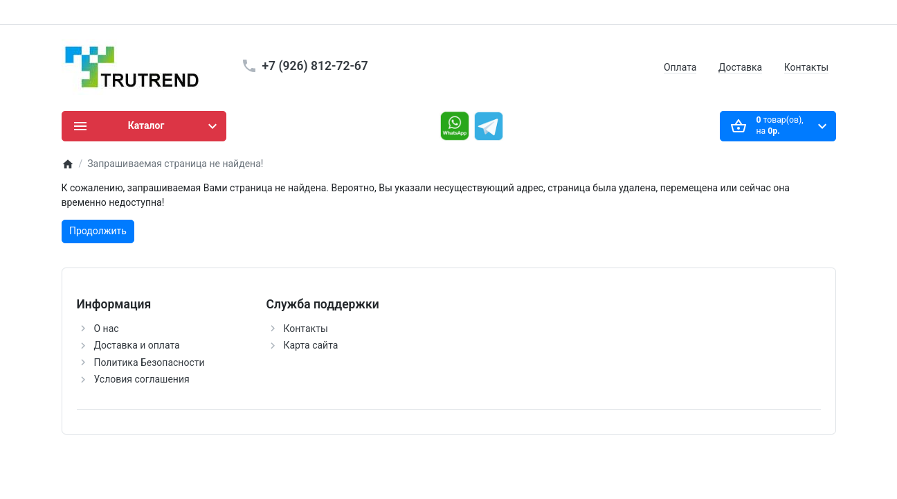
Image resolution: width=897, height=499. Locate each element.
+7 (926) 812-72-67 (315, 66)
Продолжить (98, 230)
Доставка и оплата (137, 345)
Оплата (680, 67)
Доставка (740, 67)
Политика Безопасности (149, 362)
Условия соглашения (142, 379)
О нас (106, 328)
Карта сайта (311, 345)
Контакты (806, 67)
